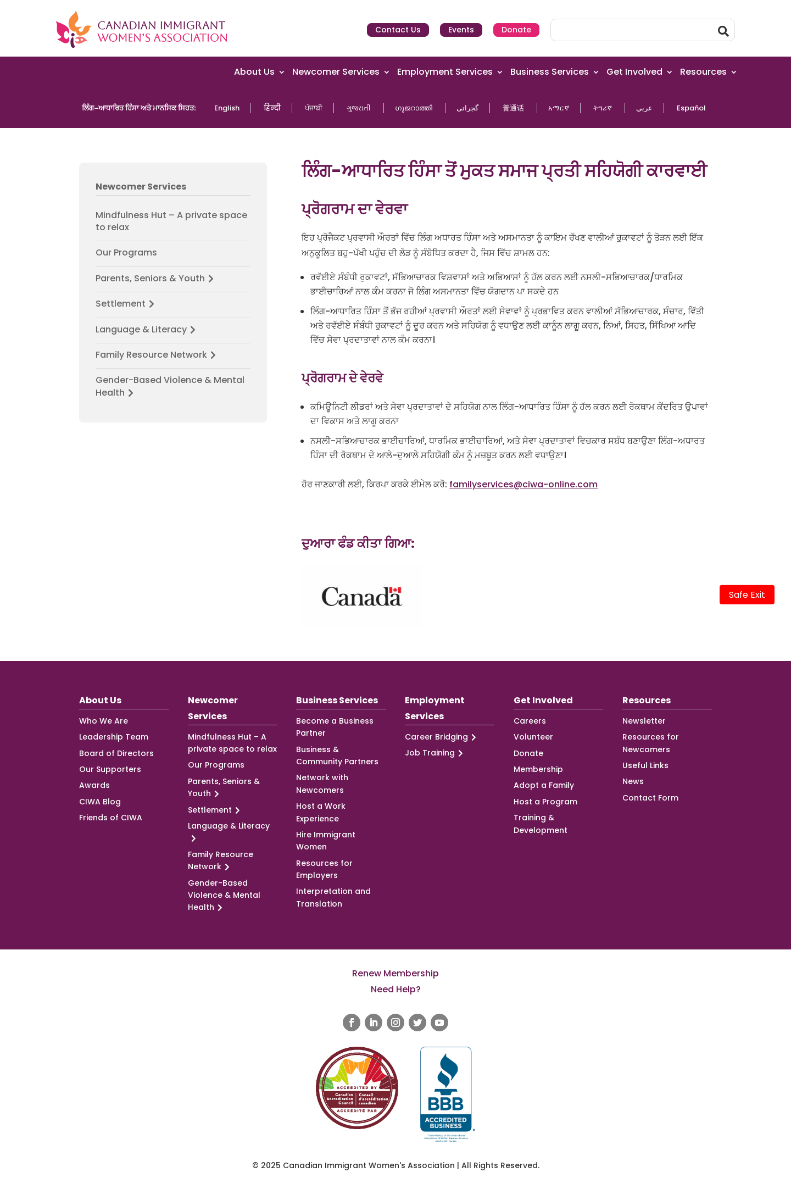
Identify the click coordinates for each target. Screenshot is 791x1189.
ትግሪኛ (602, 108)
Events (461, 29)
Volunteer (533, 736)
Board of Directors (116, 753)
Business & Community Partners (337, 755)
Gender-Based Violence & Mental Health (170, 386)
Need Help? (396, 989)
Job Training (435, 753)
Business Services (549, 72)
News (633, 781)
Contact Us (398, 29)
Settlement (127, 304)
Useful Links (645, 765)
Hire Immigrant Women (325, 840)
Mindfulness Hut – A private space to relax (171, 221)
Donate (516, 29)
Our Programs (126, 253)
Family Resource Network (157, 355)
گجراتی (467, 108)
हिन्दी (272, 108)
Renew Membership (395, 973)
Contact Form (650, 797)
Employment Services (445, 72)
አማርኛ (558, 108)
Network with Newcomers (322, 783)
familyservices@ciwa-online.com (523, 484)
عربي (644, 108)
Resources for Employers (324, 869)
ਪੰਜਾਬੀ (313, 108)
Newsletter (644, 720)
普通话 (513, 108)
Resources (703, 72)
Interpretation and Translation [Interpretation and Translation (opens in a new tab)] (333, 897)
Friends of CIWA (110, 817)
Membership (538, 769)
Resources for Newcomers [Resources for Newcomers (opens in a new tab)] (650, 742)
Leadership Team (113, 736)
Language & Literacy (147, 330)
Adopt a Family (544, 785)
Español (691, 108)
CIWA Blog (100, 801)
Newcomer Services (336, 72)
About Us (254, 72)
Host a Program (545, 801)
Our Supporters (110, 769)
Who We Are (103, 720)
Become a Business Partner (335, 726)
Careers (530, 720)
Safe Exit (747, 594)
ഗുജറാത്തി (413, 108)
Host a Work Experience (321, 812)
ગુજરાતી (359, 108)
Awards (94, 785)
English (226, 108)
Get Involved (634, 72)
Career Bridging (442, 737)
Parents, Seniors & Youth (156, 279)
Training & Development (540, 823)
